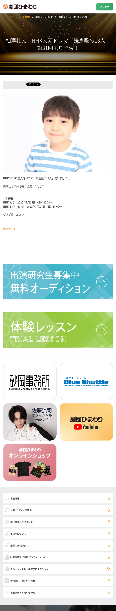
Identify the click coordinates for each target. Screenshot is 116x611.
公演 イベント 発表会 (21, 510)
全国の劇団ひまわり (20, 545)
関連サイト (9, 229)
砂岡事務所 (28, 557)
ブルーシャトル (30, 568)
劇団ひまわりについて (21, 521)
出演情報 (26, 17)
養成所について (18, 533)
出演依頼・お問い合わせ (22, 592)
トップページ (11, 17)
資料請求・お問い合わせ (22, 580)
